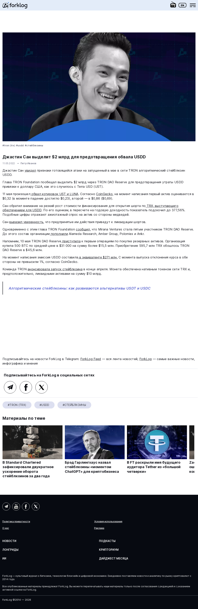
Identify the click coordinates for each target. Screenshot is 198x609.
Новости (9, 541)
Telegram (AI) (6, 506)
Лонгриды (10, 549)
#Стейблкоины (34, 145)
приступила (71, 241)
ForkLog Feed (90, 359)
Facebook (26, 387)
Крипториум (109, 549)
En (182, 5)
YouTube (16, 506)
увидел (30, 170)
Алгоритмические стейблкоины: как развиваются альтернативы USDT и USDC (80, 288)
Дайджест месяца (113, 558)
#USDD (20, 145)
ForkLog (145, 359)
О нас (5, 528)
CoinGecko (104, 194)
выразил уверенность (26, 222)
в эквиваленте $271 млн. (98, 257)
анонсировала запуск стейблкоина (55, 269)
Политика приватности (16, 521)
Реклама (99, 528)
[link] (15, 6)
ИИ (4, 558)
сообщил (83, 229)
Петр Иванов (28, 163)
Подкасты (107, 541)
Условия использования (108, 521)
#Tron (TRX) (9, 145)
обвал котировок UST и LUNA (54, 194)
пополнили (59, 234)
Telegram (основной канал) (10, 387)
